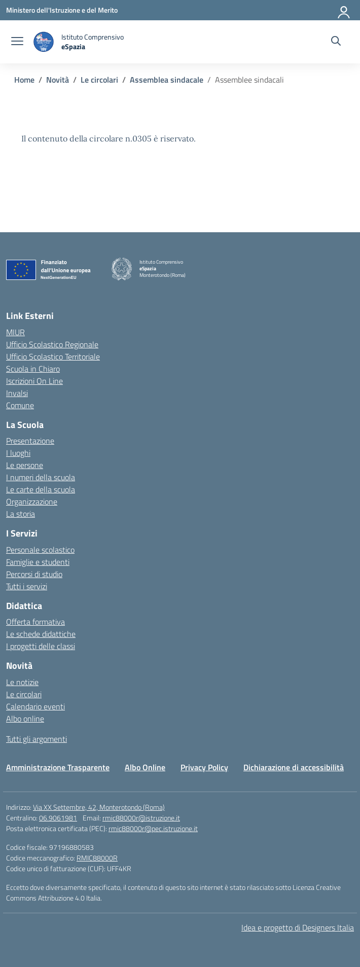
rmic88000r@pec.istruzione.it (153, 828)
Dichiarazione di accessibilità (293, 767)
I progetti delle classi (40, 646)
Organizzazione (31, 501)
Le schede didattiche (41, 634)
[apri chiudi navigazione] (17, 42)
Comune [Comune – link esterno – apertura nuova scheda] (20, 405)
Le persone (24, 465)
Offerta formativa (35, 622)
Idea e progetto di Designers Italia (297, 927)
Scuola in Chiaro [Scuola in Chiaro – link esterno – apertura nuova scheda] (33, 369)
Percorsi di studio (34, 574)
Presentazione (30, 441)
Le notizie (22, 682)
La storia (20, 514)
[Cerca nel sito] (336, 42)
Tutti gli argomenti (36, 739)
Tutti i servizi (26, 586)
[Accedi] (344, 10)
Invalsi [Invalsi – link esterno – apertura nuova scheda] (17, 393)
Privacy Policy (204, 767)
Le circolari (24, 694)
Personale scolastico (40, 550)
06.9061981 (58, 817)
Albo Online (145, 767)
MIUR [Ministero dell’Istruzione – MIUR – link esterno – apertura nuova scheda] (15, 332)
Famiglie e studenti (37, 562)
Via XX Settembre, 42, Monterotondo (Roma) (99, 807)
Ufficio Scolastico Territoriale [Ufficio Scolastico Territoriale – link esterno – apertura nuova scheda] (53, 356)
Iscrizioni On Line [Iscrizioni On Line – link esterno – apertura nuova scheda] (34, 381)
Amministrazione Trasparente (58, 767)
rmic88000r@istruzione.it (141, 817)
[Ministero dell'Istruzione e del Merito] (62, 10)
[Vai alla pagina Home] (24, 80)
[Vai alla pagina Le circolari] (99, 80)
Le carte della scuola (40, 489)
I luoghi (18, 453)
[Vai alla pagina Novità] (57, 80)
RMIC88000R (97, 857)
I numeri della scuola (40, 477)
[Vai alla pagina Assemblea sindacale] (166, 80)
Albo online (25, 718)
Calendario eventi (35, 706)
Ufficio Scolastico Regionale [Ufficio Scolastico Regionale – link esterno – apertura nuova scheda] (52, 344)
